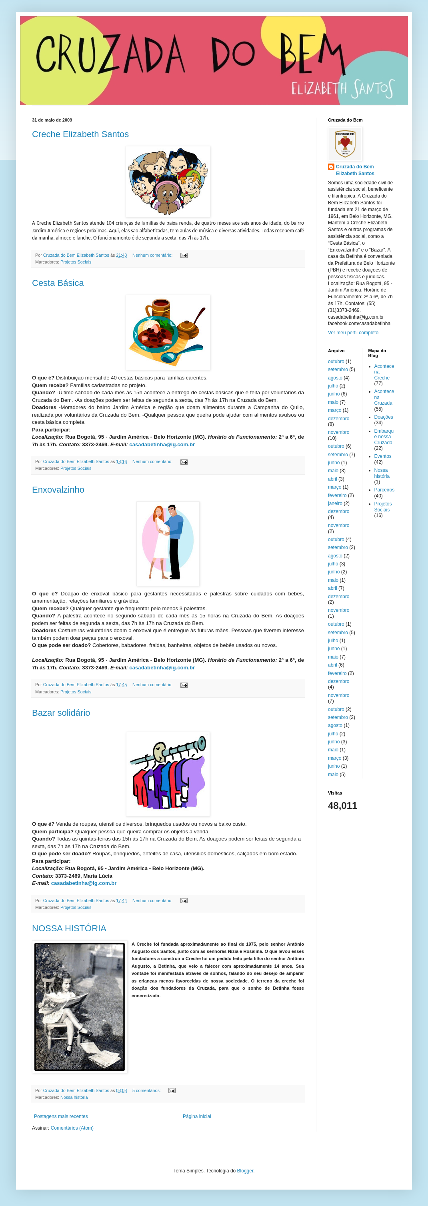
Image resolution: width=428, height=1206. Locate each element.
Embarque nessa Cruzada (384, 436)
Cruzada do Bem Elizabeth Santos (355, 170)
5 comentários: (147, 1090)
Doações (383, 417)
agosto (335, 378)
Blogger (245, 1171)
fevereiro (337, 495)
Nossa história (74, 1097)
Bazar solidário (61, 713)
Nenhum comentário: (153, 255)
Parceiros (384, 490)
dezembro (338, 418)
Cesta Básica (58, 283)
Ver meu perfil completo (353, 332)
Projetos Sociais (75, 262)
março (334, 410)
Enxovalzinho (58, 490)
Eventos (383, 456)
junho (334, 394)
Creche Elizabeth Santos (80, 134)
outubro (336, 361)
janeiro (335, 503)
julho (333, 386)
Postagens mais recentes (61, 1116)
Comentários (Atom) (72, 1128)
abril (332, 479)
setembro (338, 369)
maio (333, 402)
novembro (338, 432)
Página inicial (197, 1116)
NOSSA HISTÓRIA (69, 928)
